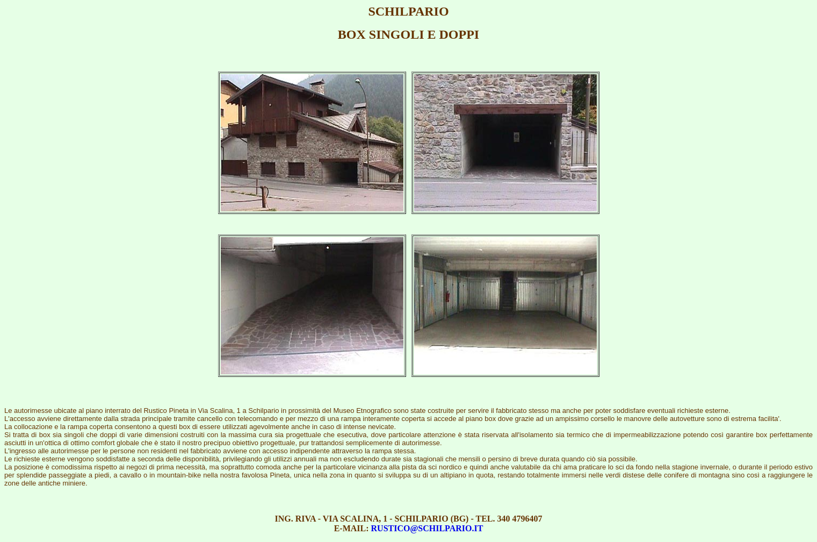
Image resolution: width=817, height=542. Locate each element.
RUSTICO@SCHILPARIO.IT (427, 528)
